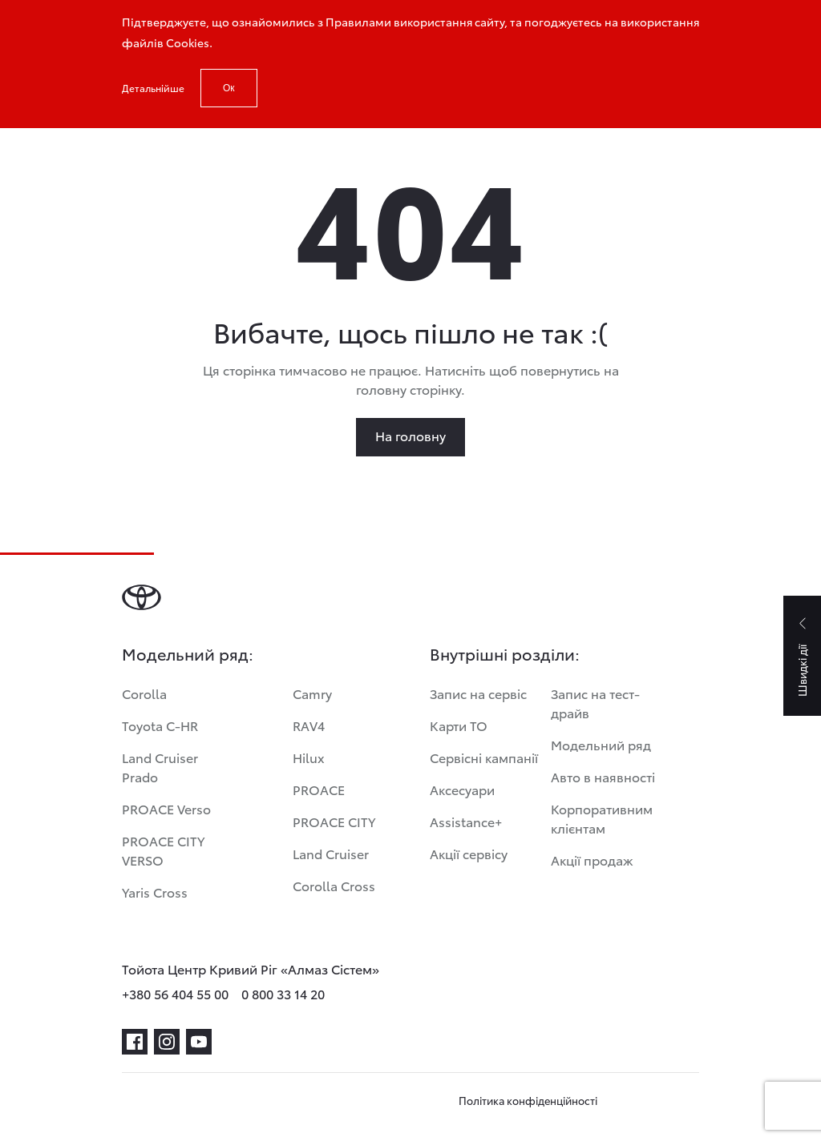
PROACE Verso (166, 808)
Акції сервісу (469, 853)
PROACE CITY (334, 821)
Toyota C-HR (160, 725)
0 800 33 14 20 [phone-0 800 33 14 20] (283, 993)
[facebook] (135, 1042)
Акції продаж (592, 859)
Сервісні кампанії (484, 757)
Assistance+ (466, 821)
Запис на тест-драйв (595, 702)
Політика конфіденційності (528, 1100)
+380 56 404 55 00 (175, 993)
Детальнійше (153, 87)
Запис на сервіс (478, 693)
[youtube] (199, 1042)
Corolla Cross (334, 885)
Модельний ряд (601, 744)
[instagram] (167, 1042)
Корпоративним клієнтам (602, 818)
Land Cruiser (331, 853)
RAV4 (309, 725)
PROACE (319, 789)
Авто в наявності (603, 776)
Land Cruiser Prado (160, 766)
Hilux (309, 757)
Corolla (144, 693)
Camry (312, 693)
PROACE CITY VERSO (163, 850)
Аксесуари (462, 789)
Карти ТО (458, 725)
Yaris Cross (155, 891)
